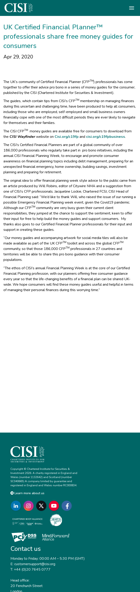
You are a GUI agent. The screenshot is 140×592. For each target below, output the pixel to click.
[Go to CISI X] (42, 506)
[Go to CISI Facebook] (67, 506)
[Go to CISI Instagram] (29, 506)
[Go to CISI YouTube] (54, 506)
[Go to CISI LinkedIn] (16, 506)
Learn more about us (27, 493)
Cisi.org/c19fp (67, 136)
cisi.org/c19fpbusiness (105, 136)
